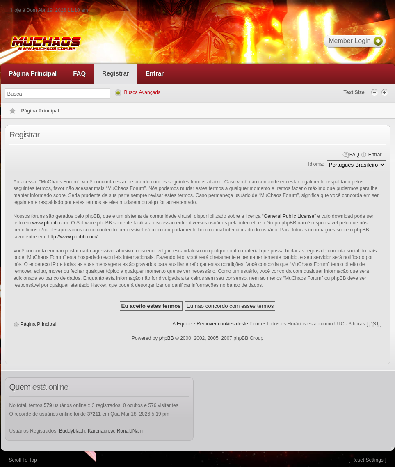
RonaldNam (130, 431)
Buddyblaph (72, 431)
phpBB (166, 338)
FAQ (354, 155)
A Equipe (182, 324)
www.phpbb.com (50, 223)
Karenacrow (101, 431)
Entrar (375, 155)
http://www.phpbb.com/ (73, 237)
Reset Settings (368, 460)
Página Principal (38, 324)
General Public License (289, 216)
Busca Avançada (142, 92)
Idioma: (316, 164)
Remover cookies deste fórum (229, 324)
